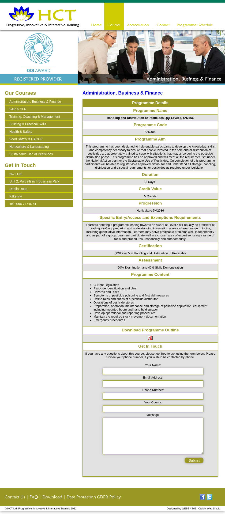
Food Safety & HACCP (26, 139)
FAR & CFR (17, 109)
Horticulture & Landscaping (29, 146)
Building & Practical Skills (27, 124)
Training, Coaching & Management (34, 116)
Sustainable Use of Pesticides (31, 154)
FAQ (34, 497)
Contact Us (15, 497)
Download (52, 497)
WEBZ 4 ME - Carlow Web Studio (201, 508)
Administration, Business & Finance (35, 101)
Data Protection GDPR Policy (94, 497)
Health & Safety (20, 131)
